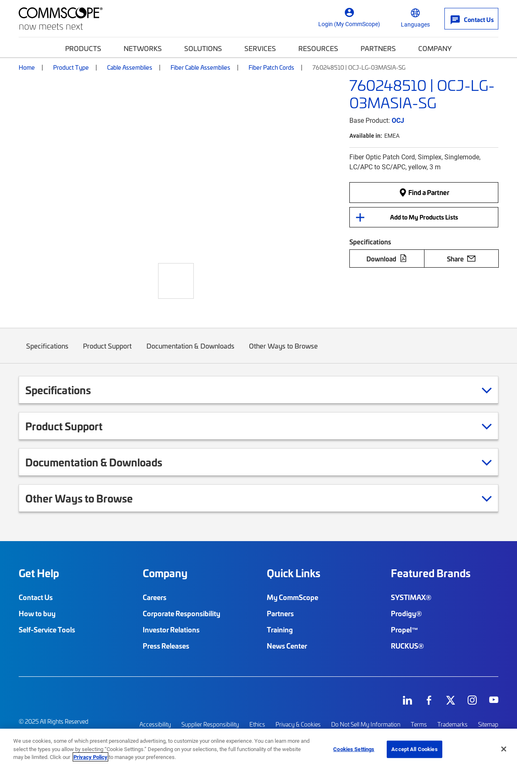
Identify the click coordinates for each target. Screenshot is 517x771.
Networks (143, 48)
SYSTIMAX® (411, 597)
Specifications (47, 351)
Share (461, 258)
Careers (154, 597)
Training (280, 629)
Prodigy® (406, 613)
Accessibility (155, 724)
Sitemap (488, 724)
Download (386, 258)
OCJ (398, 120)
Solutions (203, 48)
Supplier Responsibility (210, 724)
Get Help (39, 573)
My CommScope (292, 597)
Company (435, 48)
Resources (318, 48)
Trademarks (452, 724)
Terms (419, 724)
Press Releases (166, 646)
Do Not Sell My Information (365, 724)
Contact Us (36, 597)
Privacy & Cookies (298, 724)
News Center (287, 646)
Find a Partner (424, 192)
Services (260, 48)
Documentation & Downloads (190, 351)
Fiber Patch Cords (271, 67)
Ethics (257, 724)
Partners (378, 48)
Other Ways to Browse (284, 351)
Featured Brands (431, 573)
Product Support (107, 351)
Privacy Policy (90, 757)
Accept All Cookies (414, 749)
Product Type (71, 67)
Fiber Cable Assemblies (200, 67)
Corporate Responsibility (181, 613)
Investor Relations (171, 629)
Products (83, 48)
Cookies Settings (353, 749)
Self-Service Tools (47, 629)
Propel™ (404, 629)
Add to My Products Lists (424, 217)
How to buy (37, 613)
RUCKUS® (407, 646)
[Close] (504, 749)
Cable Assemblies (129, 67)
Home (27, 67)
